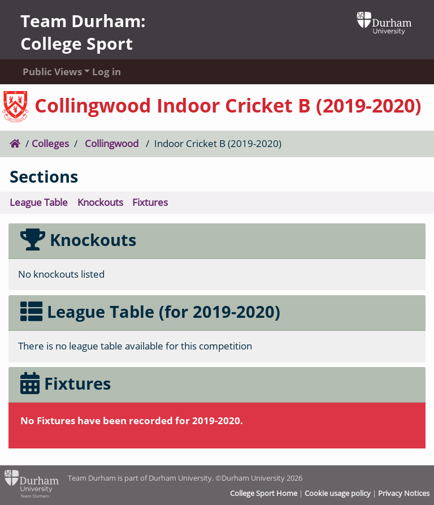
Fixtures (150, 202)
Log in (106, 71)
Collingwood (111, 143)
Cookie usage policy (338, 493)
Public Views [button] (46, 71)
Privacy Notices (403, 493)
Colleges (50, 143)
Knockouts (100, 202)
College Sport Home (263, 493)
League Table (39, 202)
